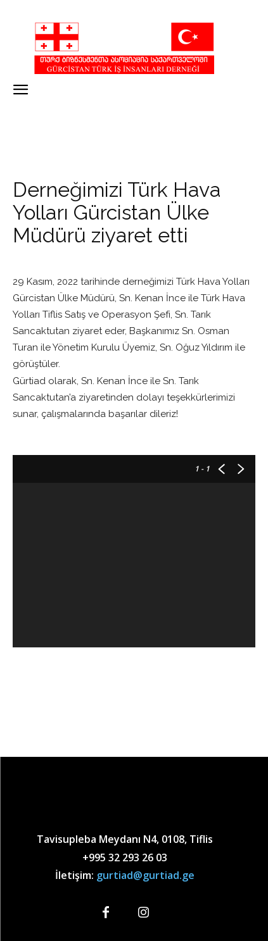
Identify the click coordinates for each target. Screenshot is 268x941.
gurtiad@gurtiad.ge (145, 875)
